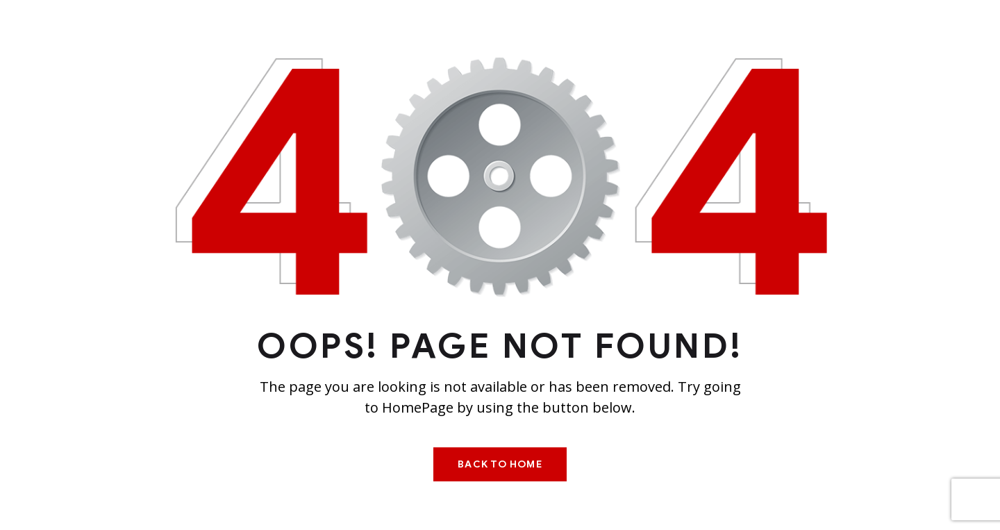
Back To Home (500, 464)
